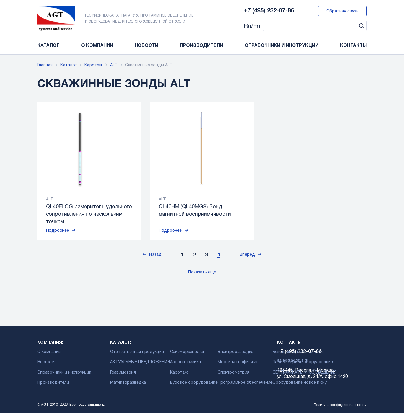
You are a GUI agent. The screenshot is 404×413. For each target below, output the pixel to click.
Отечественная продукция (137, 352)
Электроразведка (235, 352)
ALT (113, 65)
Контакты (353, 46)
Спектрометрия (233, 372)
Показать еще (202, 272)
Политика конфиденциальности (340, 405)
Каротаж (93, 65)
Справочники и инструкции (281, 46)
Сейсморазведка (187, 352)
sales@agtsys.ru (292, 361)
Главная (45, 65)
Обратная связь (342, 11)
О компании (97, 46)
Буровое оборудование (194, 383)
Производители (201, 46)
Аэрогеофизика (185, 362)
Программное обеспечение (245, 383)
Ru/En (252, 26)
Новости (146, 46)
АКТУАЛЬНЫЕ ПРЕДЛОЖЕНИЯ (140, 362)
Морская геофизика (237, 362)
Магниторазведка (128, 383)
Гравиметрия (123, 372)
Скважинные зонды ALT (148, 65)
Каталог (48, 46)
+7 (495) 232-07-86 (269, 11)
